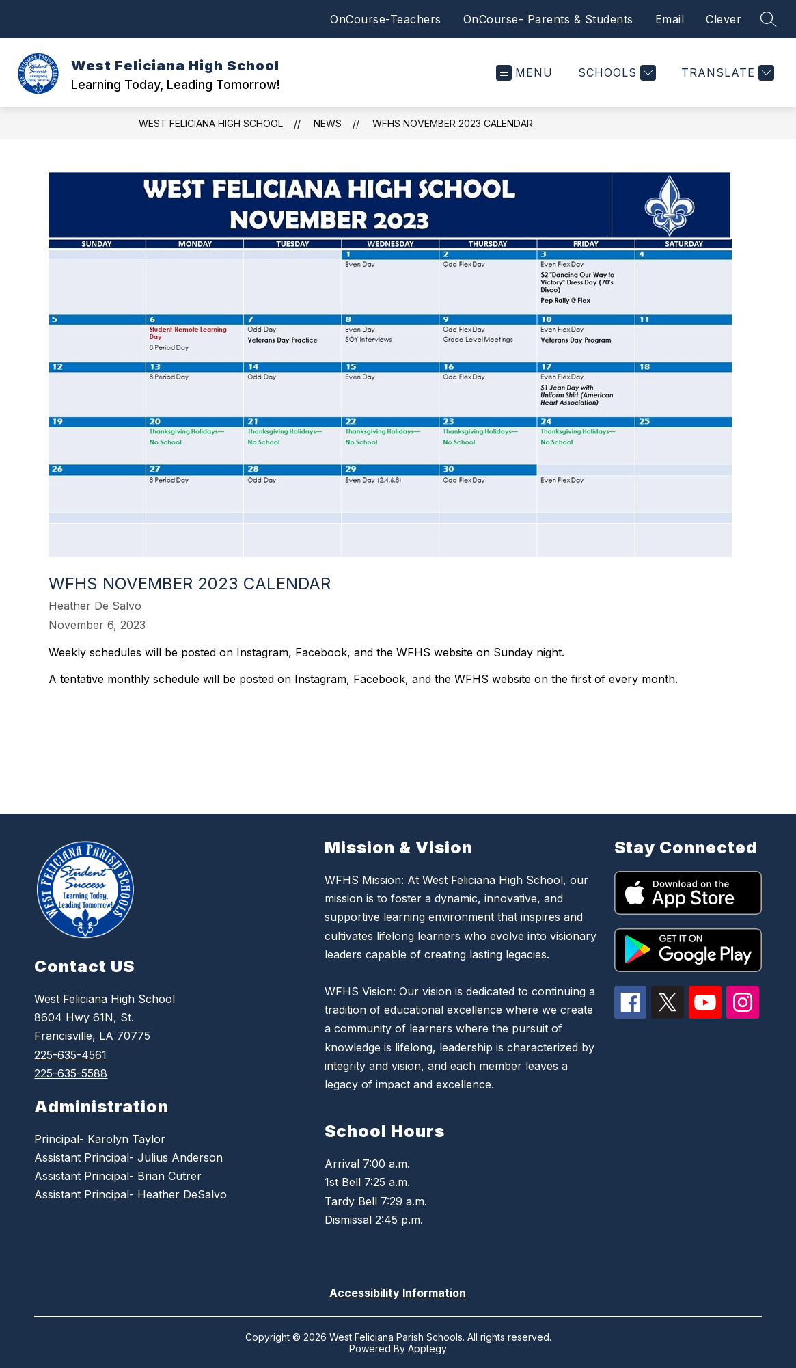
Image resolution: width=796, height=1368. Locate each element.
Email (670, 19)
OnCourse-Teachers (385, 19)
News (328, 123)
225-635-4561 (70, 1055)
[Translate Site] (726, 72)
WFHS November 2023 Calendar (452, 123)
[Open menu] (524, 72)
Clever (723, 19)
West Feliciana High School (211, 123)
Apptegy (427, 1348)
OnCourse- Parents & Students (548, 19)
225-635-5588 (70, 1073)
